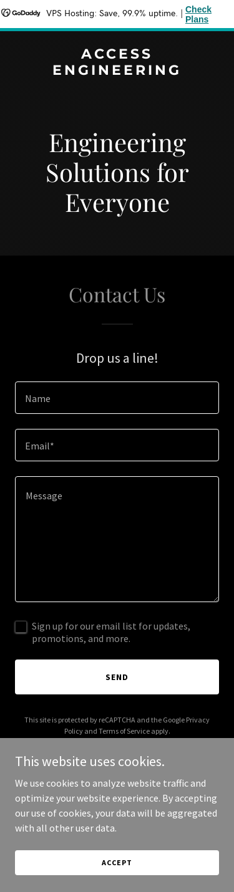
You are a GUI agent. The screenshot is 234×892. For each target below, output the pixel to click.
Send (117, 677)
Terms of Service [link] (124, 731)
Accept (117, 862)
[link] (117, 71)
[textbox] (117, 397)
